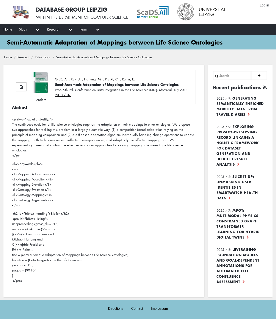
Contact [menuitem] (137, 308)
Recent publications (237, 87)
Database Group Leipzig (71, 9)
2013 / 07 (63, 95)
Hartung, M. (93, 79)
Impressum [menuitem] (159, 308)
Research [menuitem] (53, 29)
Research (23, 57)
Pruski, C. (112, 79)
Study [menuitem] (23, 29)
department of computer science (93, 17)
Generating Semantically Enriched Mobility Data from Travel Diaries (240, 106)
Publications (42, 57)
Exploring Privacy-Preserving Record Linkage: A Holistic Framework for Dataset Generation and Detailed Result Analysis (237, 145)
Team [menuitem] (84, 29)
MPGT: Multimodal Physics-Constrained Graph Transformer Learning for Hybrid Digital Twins (238, 224)
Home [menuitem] (7, 29)
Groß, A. (61, 79)
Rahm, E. (128, 79)
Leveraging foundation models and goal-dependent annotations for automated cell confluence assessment (237, 265)
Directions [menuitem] (115, 308)
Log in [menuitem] (264, 5)
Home (8, 57)
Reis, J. (76, 79)
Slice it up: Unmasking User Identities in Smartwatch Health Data (237, 187)
